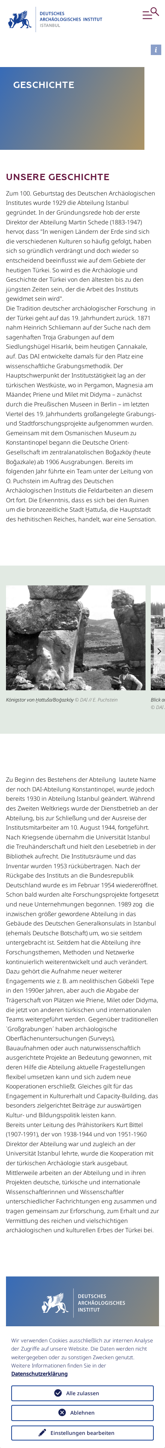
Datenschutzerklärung (39, 1373)
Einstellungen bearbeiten (82, 1432)
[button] (149, 19)
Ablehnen (82, 1412)
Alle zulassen (82, 1393)
